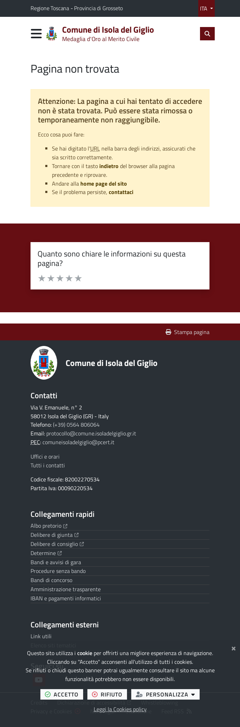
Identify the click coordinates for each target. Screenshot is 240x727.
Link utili (41, 636)
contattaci (121, 192)
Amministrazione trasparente (66, 589)
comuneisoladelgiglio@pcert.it (78, 442)
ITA (204, 8)
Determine (46, 553)
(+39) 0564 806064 (76, 424)
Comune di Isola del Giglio (112, 362)
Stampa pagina (187, 332)
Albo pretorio (49, 525)
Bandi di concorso (51, 580)
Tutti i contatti (48, 465)
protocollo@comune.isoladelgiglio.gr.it (91, 433)
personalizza (168, 694)
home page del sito (103, 183)
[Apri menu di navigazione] (36, 33)
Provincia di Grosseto (98, 8)
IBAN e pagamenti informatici (66, 598)
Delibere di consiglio (57, 544)
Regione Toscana (51, 8)
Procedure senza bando (58, 571)
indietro (109, 166)
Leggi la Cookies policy (120, 709)
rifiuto (109, 694)
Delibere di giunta (55, 535)
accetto (64, 694)
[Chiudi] (233, 647)
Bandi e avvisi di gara (56, 562)
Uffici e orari (45, 456)
